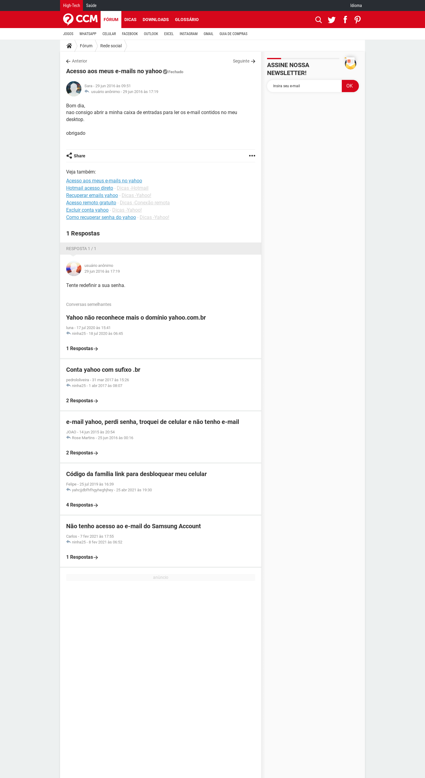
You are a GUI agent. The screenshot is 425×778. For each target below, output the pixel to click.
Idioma (356, 5)
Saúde (91, 5)
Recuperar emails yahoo (92, 195)
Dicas (130, 19)
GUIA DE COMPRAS (233, 34)
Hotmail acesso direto (89, 188)
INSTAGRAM (189, 34)
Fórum (111, 19)
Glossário (187, 19)
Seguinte (241, 61)
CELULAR (109, 34)
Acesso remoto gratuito (91, 203)
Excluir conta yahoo (87, 210)
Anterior (79, 61)
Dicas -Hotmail (132, 188)
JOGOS (68, 34)
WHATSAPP (88, 34)
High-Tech (71, 5)
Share (79, 155)
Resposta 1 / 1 (81, 248)
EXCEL (168, 34)
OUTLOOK (151, 34)
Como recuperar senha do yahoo (101, 217)
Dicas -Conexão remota (145, 203)
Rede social (111, 45)
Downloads (156, 19)
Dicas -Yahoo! (136, 195)
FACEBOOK (130, 34)
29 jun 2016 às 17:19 (140, 91)
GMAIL (208, 34)
